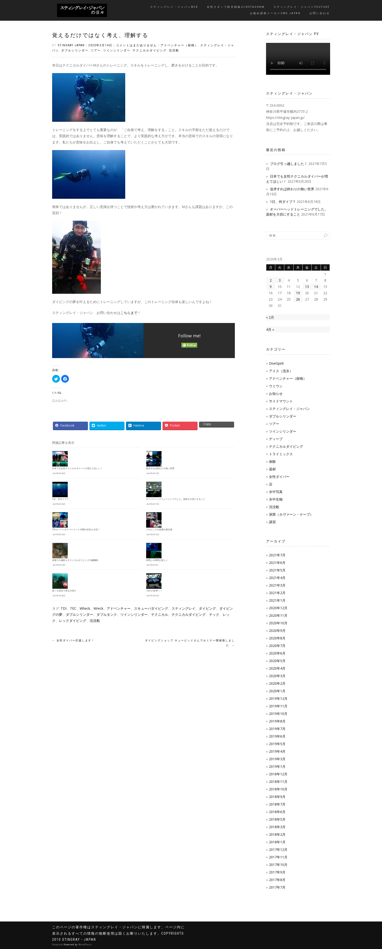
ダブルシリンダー (74, 50)
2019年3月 (277, 759)
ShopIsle (58, 944)
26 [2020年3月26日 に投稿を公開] (298, 299)
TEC (73, 608)
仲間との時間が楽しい (157, 560)
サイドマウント (281, 401)
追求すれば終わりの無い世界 (160, 468)
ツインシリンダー (116, 50)
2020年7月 (277, 645)
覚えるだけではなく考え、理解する (100, 35)
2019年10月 (278, 713)
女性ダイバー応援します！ (73, 640)
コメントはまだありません (136, 45)
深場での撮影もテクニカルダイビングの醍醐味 (75, 560)
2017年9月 (277, 872)
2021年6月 (277, 562)
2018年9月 (277, 796)
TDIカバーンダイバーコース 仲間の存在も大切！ (76, 529)
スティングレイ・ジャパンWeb (174, 7)
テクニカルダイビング (150, 50)
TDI (64, 608)
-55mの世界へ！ (154, 590)
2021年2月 (277, 592)
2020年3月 (277, 676)
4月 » (270, 329)
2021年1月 (277, 600)
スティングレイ (183, 608)
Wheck (85, 608)
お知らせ (276, 393)
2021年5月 (277, 570)
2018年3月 (277, 827)
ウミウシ (276, 386)
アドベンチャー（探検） (179, 45)
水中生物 (276, 499)
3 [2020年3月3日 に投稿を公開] (280, 280)
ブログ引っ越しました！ (288, 163)
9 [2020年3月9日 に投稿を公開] (271, 286)
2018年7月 (277, 804)
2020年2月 (277, 683)
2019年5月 (277, 743)
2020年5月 (277, 660)
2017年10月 (278, 864)
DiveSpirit (276, 363)
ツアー (96, 50)
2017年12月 (278, 849)
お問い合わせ (319, 13)
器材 (272, 469)
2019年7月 (277, 728)
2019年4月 (277, 751)
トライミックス (281, 454)
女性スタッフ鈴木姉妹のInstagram (236, 7)
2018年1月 (277, 842)
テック (214, 614)
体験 (272, 461)
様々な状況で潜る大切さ (64, 590)
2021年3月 (277, 585)
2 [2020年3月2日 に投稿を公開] (271, 280)
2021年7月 (277, 555)
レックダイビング (72, 620)
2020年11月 (278, 615)
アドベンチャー (119, 608)
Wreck (98, 608)
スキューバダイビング (151, 608)
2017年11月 (278, 857)
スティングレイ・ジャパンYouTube (301, 7)
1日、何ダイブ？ (60, 499)
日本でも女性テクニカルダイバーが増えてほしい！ (77, 468)
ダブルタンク (106, 614)
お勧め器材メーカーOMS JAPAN (275, 13)
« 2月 (270, 317)
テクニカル (159, 614)
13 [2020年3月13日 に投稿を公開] (307, 286)
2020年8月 (277, 638)
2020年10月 (278, 623)
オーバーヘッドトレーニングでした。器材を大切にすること (175, 499)
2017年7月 (277, 887)
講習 (272, 522)
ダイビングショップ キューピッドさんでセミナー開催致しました (190, 643)
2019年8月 (277, 721)
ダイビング (207, 608)
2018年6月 (277, 811)
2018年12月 (278, 774)
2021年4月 (277, 577)
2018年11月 (278, 781)
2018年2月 (277, 834)
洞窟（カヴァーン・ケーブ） (291, 514)
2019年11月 (278, 706)
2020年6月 (277, 653)
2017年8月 (277, 879)
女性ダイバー (279, 476)
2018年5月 (277, 819)
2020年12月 (278, 608)
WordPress (85, 944)
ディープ (276, 439)
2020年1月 (277, 691)
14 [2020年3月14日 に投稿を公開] (316, 286)
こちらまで (128, 312)
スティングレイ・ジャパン (289, 408)
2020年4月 (277, 668)
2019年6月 (277, 736)
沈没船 (174, 50)
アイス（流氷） (281, 371)
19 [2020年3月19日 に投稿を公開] (298, 293)
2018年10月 (278, 789)
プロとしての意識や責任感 (159, 529)
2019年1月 (277, 766)
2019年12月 (278, 698)
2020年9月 (277, 630)
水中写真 (276, 491)
